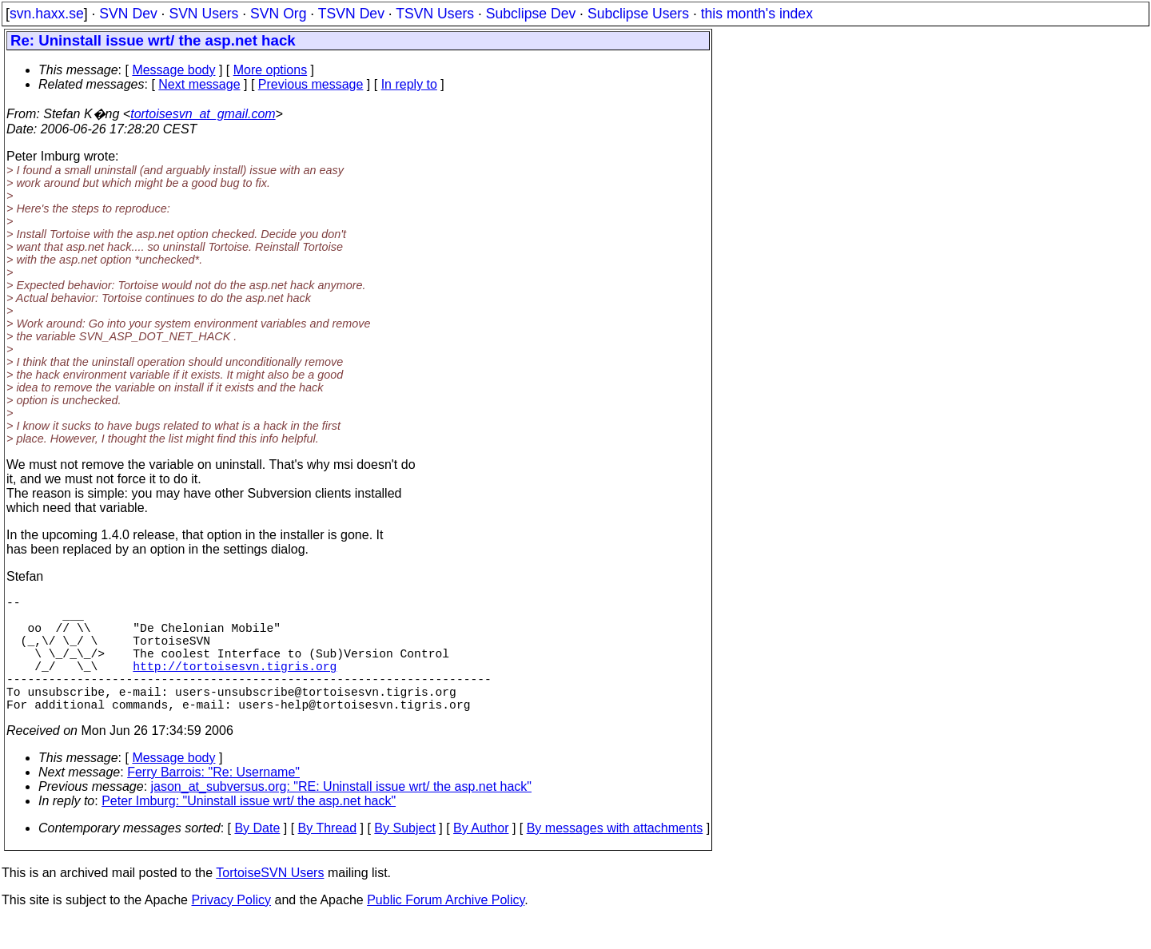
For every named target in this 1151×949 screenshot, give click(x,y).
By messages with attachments (615, 857)
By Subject (404, 857)
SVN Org (278, 14)
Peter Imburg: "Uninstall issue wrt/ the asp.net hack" (249, 829)
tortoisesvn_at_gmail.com (202, 114)
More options (270, 70)
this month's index (757, 14)
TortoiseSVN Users (270, 901)
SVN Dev (128, 14)
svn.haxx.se (47, 14)
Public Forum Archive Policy (445, 928)
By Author (480, 857)
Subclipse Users (638, 14)
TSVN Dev (351, 14)
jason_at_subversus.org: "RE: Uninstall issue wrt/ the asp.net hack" (341, 815)
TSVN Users (435, 14)
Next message (199, 84)
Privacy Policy (231, 928)
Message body (173, 70)
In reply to (409, 84)
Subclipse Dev (531, 14)
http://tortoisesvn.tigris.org (235, 685)
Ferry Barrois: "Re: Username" (213, 801)
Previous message (311, 84)
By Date (257, 857)
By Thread (327, 857)
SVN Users (203, 14)
